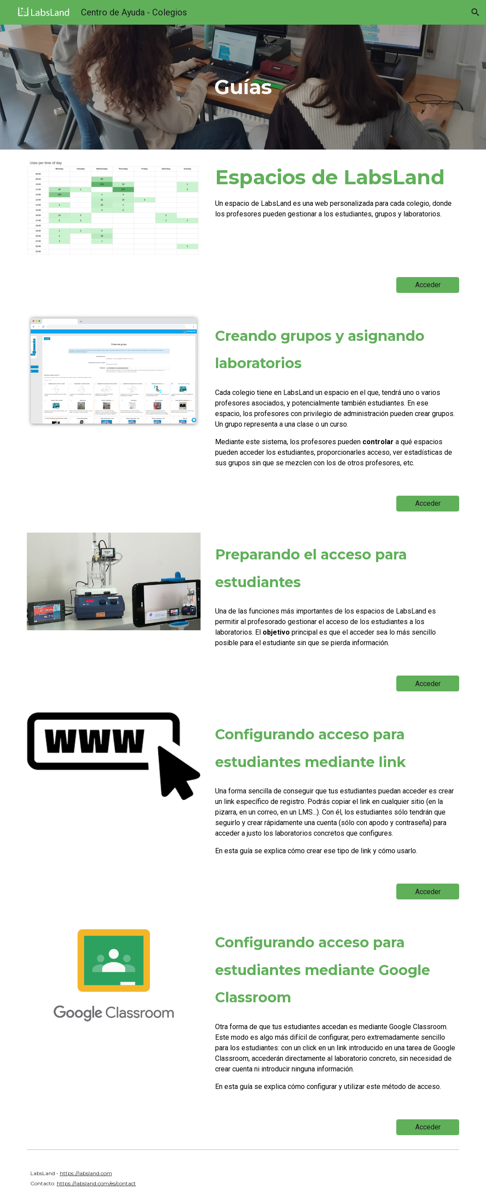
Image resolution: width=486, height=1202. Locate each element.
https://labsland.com (86, 1173)
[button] (475, 12)
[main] (243, 87)
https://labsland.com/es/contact (96, 1183)
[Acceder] (428, 285)
